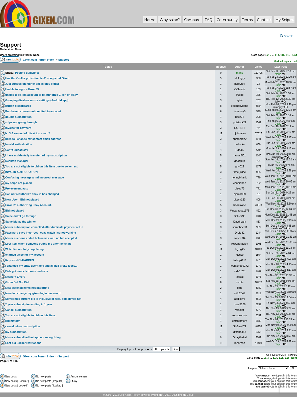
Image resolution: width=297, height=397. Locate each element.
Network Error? (15, 276)
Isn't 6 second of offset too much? (27, 133)
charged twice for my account (24, 254)
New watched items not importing (27, 287)
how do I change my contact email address (33, 138)
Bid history (12, 320)
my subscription (16, 331)
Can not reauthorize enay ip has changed (32, 193)
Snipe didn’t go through (20, 216)
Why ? (170, 20)
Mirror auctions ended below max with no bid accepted (41, 238)
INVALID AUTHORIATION (21, 171)
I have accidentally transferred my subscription (36, 155)
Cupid (278, 85)
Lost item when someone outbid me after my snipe (38, 243)
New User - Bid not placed (22, 199)
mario (239, 72)
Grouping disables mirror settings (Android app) (36, 100)
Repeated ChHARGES (19, 260)
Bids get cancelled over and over (26, 271)
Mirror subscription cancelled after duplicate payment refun (44, 227)
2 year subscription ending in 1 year (28, 304)
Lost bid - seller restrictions (23, 342)
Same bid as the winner (20, 221)
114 (277, 55)
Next (294, 55)
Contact (264, 20)
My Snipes (284, 20)
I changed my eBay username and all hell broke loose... (41, 265)
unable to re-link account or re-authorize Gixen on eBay (41, 94)
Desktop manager (16, 160)
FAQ (208, 20)
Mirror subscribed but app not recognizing (33, 337)
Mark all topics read (285, 61)
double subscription (18, 116)
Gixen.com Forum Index (38, 59)
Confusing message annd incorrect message (34, 177)
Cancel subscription (18, 309)
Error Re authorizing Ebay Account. (28, 205)
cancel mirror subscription (22, 326)
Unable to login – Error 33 (22, 89)
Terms (247, 20)
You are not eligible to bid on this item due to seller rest (41, 166)
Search (286, 36)
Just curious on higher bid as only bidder (32, 83)
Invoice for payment (18, 127)
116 (288, 55)
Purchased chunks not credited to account (33, 111)
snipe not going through (21, 122)
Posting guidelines (27, 72)
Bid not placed (14, 210)
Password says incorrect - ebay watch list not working (40, 232)
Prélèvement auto (16, 188)
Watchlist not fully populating (24, 249)
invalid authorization (18, 144)
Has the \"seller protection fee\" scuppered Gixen (37, 78)
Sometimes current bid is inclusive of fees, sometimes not (43, 298)
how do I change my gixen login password (33, 293)
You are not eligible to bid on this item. (30, 315)
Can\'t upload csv (16, 149)
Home (149, 20)
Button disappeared (18, 105)
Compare (192, 20)
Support (10, 45)
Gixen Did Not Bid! (17, 282)
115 (282, 55)
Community (227, 20)
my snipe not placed (18, 182)
